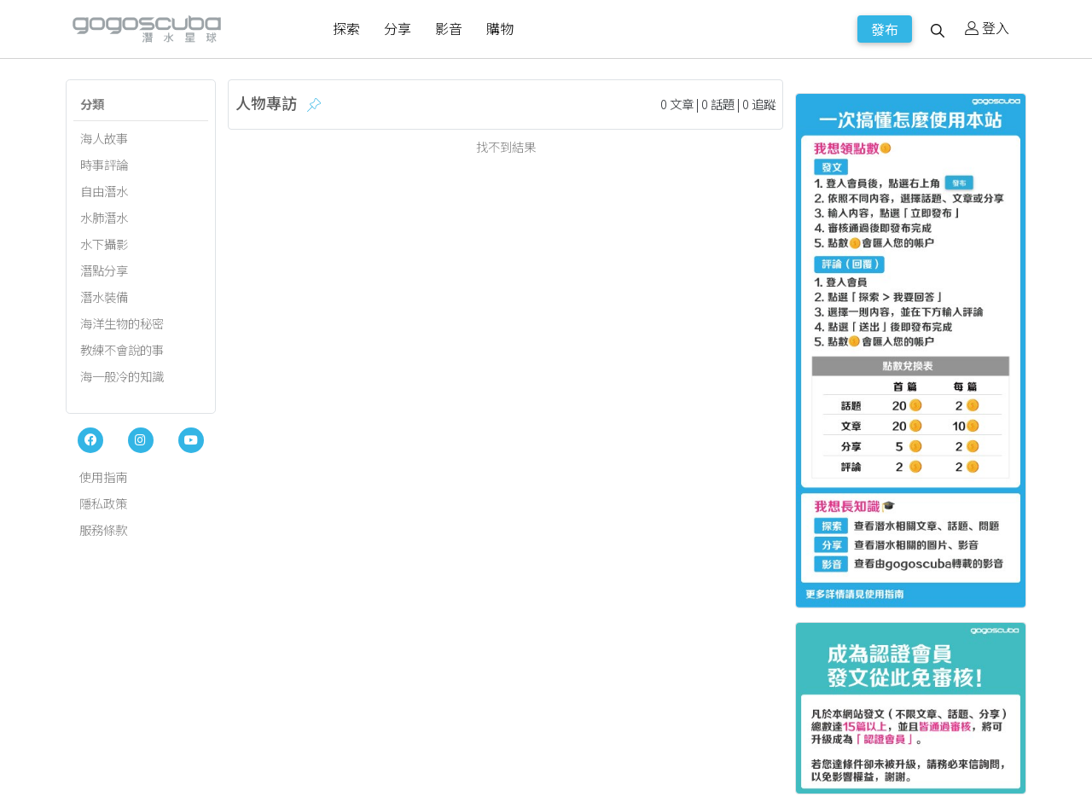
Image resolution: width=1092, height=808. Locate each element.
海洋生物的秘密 (122, 323)
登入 (987, 27)
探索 (346, 28)
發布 (884, 29)
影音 (448, 28)
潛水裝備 (104, 296)
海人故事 (104, 138)
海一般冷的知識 (122, 376)
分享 (397, 28)
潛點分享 (104, 270)
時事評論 (104, 164)
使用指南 (103, 476)
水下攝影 (104, 244)
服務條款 (103, 529)
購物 (500, 28)
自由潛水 (104, 191)
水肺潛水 (104, 217)
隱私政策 (103, 503)
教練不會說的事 (122, 349)
